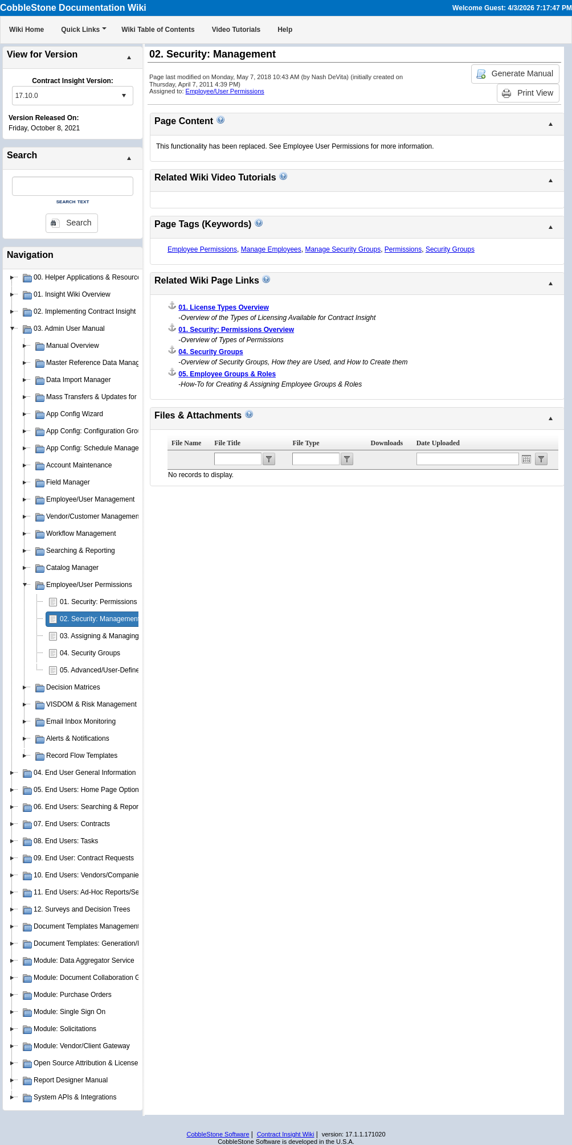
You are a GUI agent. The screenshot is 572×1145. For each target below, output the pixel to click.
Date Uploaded (438, 443)
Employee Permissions (202, 249)
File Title (227, 443)
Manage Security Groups (343, 249)
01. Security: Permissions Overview (113, 602)
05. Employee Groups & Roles (227, 374)
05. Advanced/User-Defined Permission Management (140, 670)
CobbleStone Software (217, 1134)
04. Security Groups (90, 653)
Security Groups (450, 249)
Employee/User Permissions (225, 91)
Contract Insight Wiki (285, 1134)
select (124, 96)
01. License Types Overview (223, 307)
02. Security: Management (100, 619)
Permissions (403, 249)
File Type (305, 443)
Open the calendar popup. (526, 459)
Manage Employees (271, 249)
